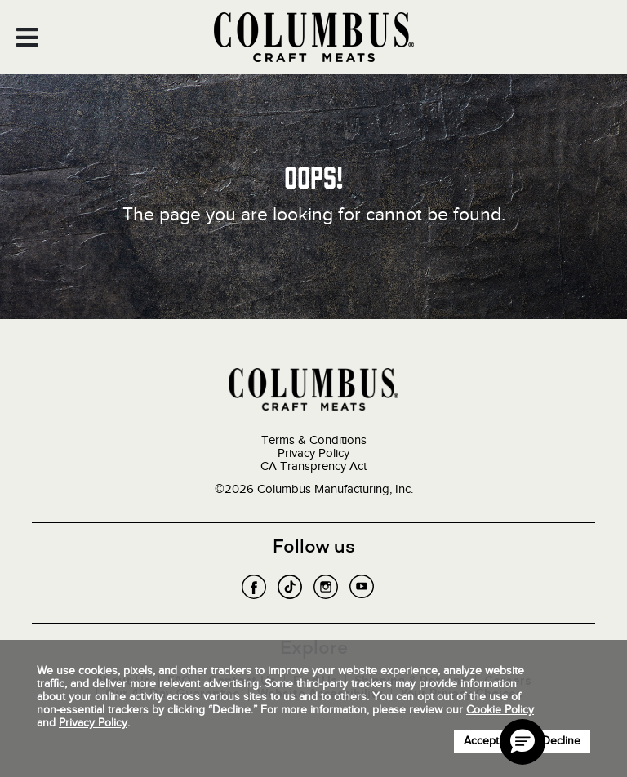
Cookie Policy (500, 710)
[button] (522, 742)
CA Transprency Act (313, 466)
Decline (561, 741)
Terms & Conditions (314, 439)
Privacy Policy (313, 453)
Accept (481, 741)
